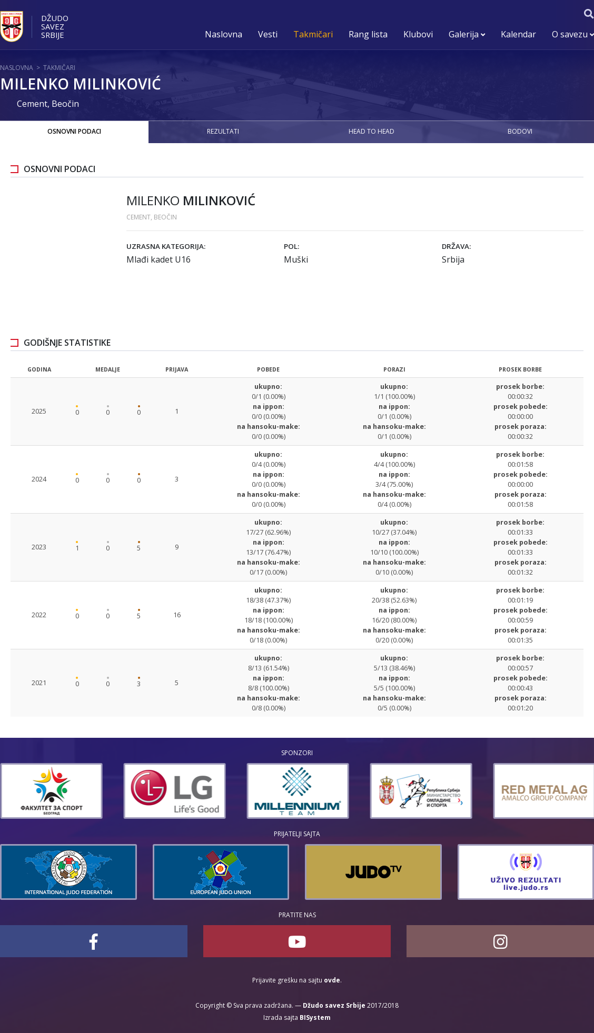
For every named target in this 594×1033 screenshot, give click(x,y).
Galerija (467, 34)
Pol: (291, 246)
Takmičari (313, 34)
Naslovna (223, 34)
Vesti (268, 34)
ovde (332, 980)
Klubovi (418, 34)
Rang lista (368, 34)
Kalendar (518, 34)
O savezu (573, 34)
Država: (456, 246)
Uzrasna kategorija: (165, 246)
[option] (51, 791)
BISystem (315, 1017)
